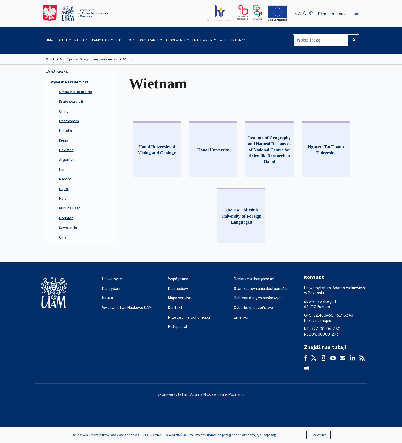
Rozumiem (318, 435)
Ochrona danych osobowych (258, 298)
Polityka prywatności (165, 435)
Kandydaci (111, 288)
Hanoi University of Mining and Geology (157, 149)
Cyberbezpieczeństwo (253, 308)
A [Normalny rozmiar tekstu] (296, 14)
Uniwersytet (113, 279)
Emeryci (241, 317)
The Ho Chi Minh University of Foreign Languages (241, 216)
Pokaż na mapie (317, 320)
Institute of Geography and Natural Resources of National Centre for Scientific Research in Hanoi (269, 150)
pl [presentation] (320, 14)
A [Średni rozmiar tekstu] (299, 13)
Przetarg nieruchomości (189, 317)
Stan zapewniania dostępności (260, 288)
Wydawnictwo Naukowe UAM (127, 308)
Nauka (107, 298)
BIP (356, 14)
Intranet (339, 14)
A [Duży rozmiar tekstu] (304, 13)
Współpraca (178, 279)
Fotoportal (177, 327)
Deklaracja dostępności (254, 279)
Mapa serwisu (179, 298)
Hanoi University (213, 150)
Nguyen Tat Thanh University (326, 149)
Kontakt (175, 308)
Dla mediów (178, 288)
